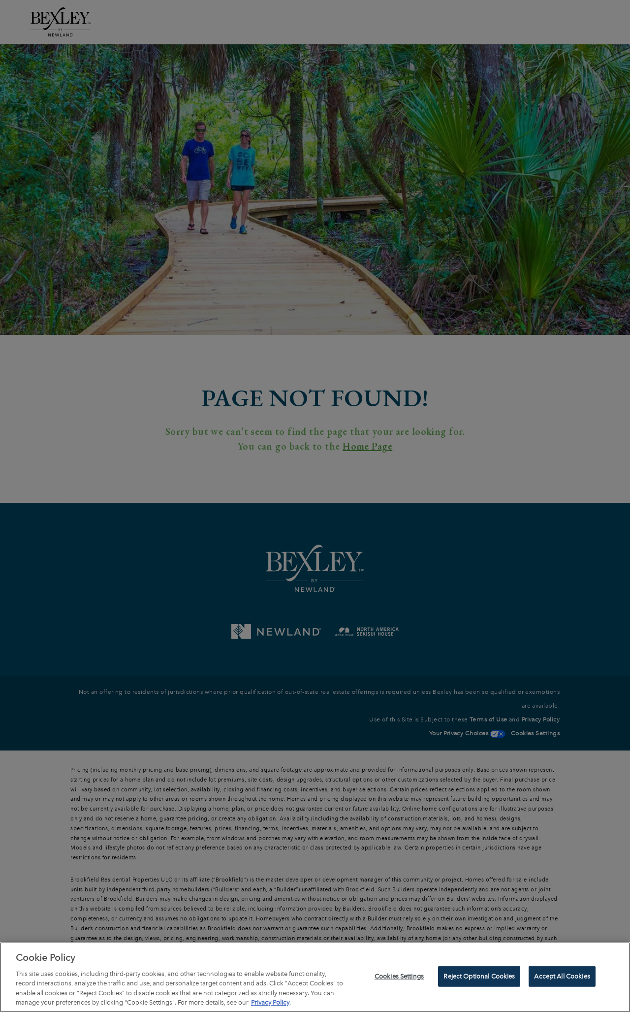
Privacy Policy (270, 1005)
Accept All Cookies (562, 978)
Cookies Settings (399, 978)
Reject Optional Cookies (479, 978)
